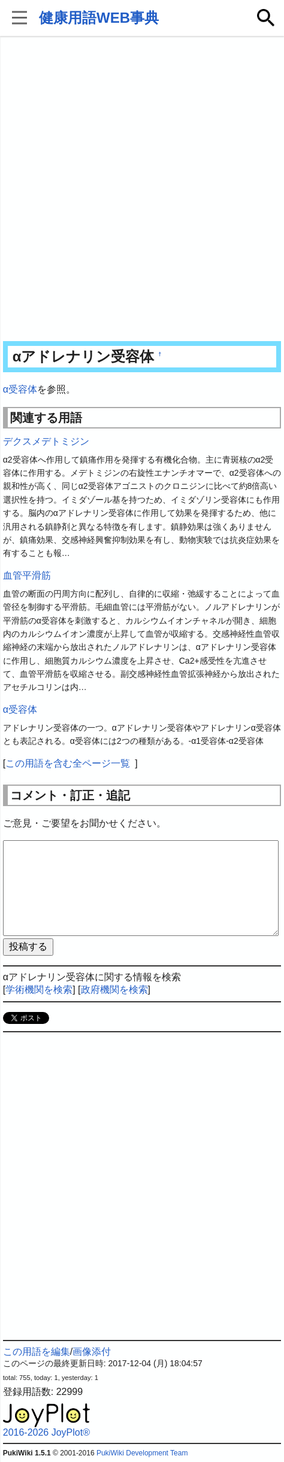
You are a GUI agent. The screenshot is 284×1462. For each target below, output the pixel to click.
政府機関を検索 (114, 989)
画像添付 (91, 1352)
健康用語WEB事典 (99, 18)
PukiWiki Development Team (142, 1453)
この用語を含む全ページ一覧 (67, 763)
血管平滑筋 (27, 575)
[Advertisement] (142, 190)
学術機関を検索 (38, 989)
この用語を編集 (36, 1352)
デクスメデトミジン (46, 441)
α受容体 (20, 389)
